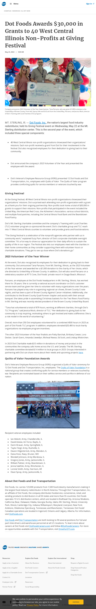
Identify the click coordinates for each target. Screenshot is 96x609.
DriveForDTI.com (66, 529)
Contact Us (6, 577)
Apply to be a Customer (10, 563)
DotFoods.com (16, 514)
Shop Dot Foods (76, 575)
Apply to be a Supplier (10, 568)
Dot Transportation (28, 520)
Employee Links (7, 582)
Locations (28, 577)
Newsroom (29, 582)
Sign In (89, 4)
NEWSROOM (16, 11)
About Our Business (32, 563)
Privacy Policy (33, 605)
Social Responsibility (32, 587)
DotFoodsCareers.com (39, 526)
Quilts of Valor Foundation (73, 367)
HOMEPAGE (7, 11)
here (81, 352)
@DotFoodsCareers (70, 526)
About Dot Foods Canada (56, 568)
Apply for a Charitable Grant (12, 572)
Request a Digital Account (79, 563)
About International (54, 563)
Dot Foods (10, 520)
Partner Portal (7, 587)
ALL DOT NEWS (25, 11)
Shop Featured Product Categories (79, 569)
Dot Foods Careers (31, 568)
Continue (76, 602)
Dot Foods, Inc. (38, 122)
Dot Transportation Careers (34, 572)
